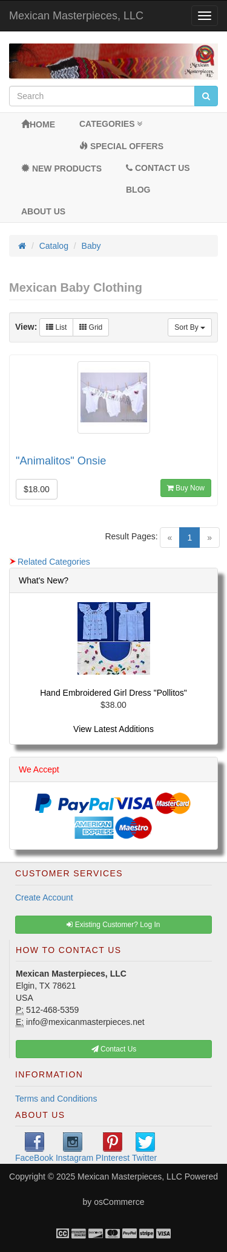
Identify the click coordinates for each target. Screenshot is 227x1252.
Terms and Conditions (56, 1098)
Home (38, 124)
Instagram (74, 1147)
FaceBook (34, 1147)
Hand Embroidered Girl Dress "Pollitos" (113, 693)
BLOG (138, 189)
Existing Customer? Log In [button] (113, 924)
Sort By (189, 327)
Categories (110, 124)
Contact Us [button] (114, 1049)
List (56, 327)
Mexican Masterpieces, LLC (76, 16)
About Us (43, 211)
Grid (90, 327)
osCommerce (119, 1202)
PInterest (113, 1147)
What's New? (43, 580)
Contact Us (158, 168)
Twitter (144, 1147)
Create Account (44, 897)
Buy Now (186, 488)
